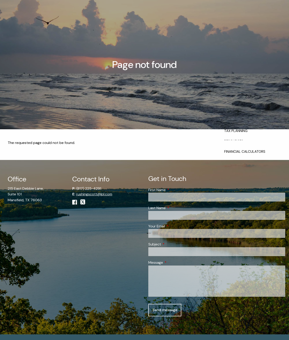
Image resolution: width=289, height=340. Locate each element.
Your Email (174, 226)
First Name (174, 189)
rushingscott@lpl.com (94, 194)
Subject (172, 244)
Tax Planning (235, 131)
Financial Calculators (244, 151)
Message (173, 262)
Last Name (174, 208)
